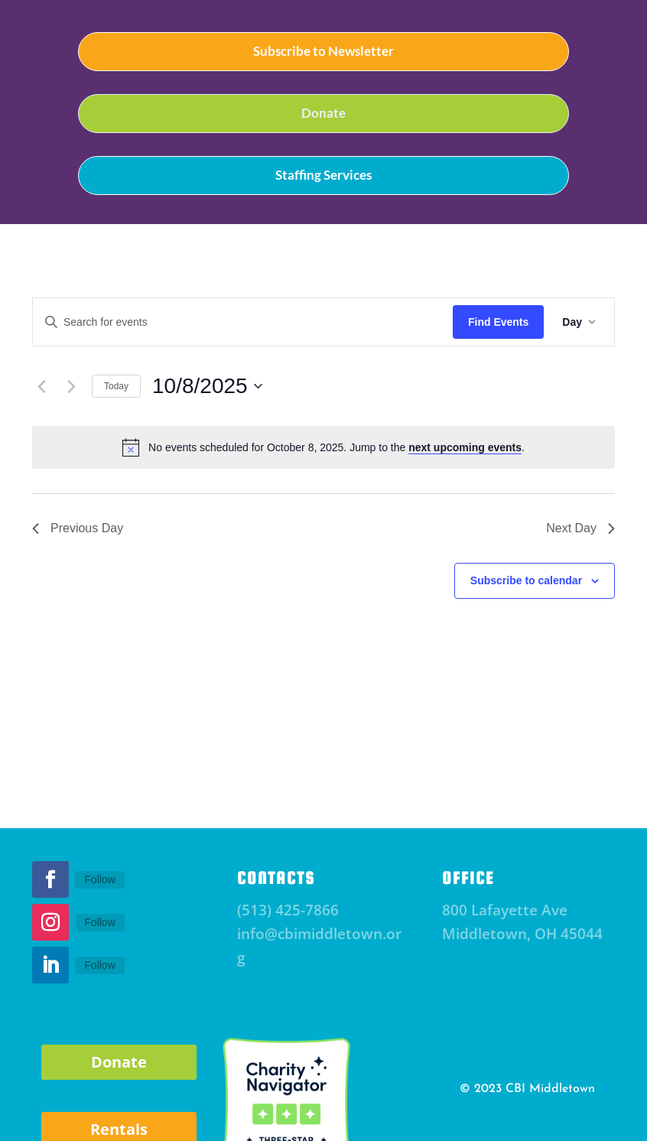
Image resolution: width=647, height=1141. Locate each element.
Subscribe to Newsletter (323, 51)
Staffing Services (323, 175)
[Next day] (71, 386)
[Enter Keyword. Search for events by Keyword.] (243, 322)
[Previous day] (41, 386)
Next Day (580, 528)
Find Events (498, 322)
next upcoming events (465, 447)
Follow (99, 879)
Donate (323, 113)
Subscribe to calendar (526, 580)
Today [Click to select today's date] (116, 386)
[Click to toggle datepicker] (207, 386)
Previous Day (77, 528)
